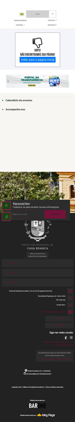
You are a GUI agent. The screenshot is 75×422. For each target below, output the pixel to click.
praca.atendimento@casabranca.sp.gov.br (53, 312)
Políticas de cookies (64, 345)
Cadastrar (55, 214)
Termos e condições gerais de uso (58, 342)
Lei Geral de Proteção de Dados (56, 359)
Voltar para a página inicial (37, 59)
